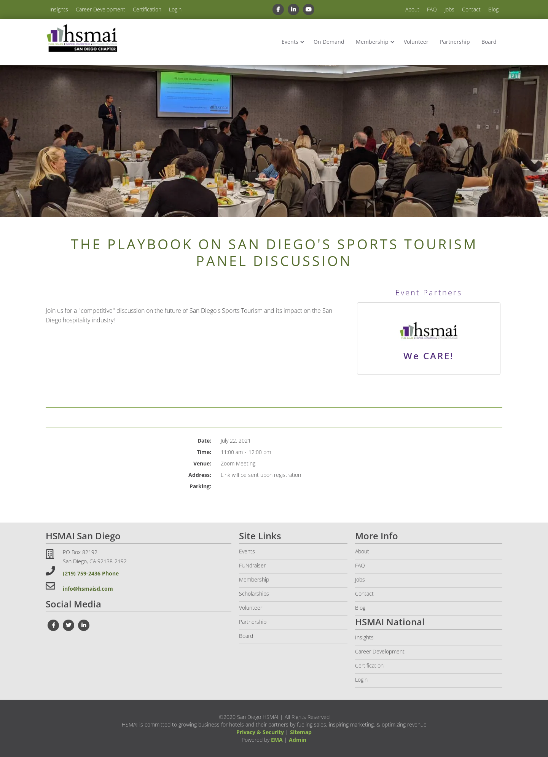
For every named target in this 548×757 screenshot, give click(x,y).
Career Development (100, 9)
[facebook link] (278, 9)
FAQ (432, 9)
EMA (277, 739)
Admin (297, 739)
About (412, 9)
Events (290, 41)
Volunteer (416, 41)
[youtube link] (309, 9)
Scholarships (254, 593)
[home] (82, 38)
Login (175, 9)
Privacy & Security (260, 732)
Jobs (449, 9)
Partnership (455, 41)
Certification (147, 9)
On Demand (329, 41)
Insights (58, 9)
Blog (493, 9)
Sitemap (301, 732)
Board (489, 41)
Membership (372, 41)
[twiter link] (68, 625)
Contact (471, 9)
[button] (292, 42)
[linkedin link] (293, 9)
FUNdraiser (252, 565)
